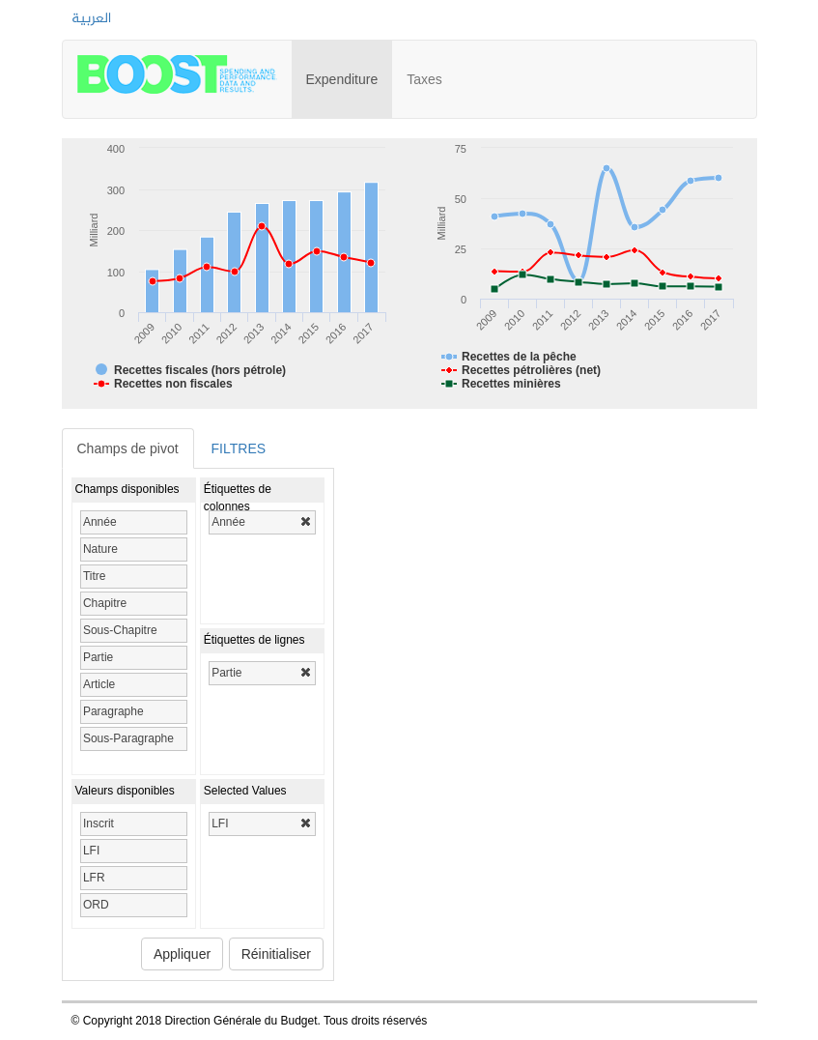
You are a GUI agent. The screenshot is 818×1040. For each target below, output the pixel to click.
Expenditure (349, 70)
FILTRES (239, 448)
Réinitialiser (276, 954)
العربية (91, 19)
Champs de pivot (128, 448)
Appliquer (182, 954)
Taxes (424, 79)
